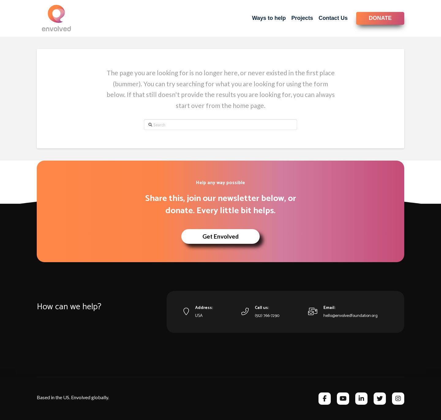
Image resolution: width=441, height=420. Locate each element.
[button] (220, 236)
